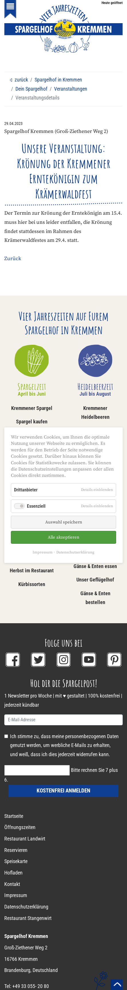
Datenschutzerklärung (75, 552)
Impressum (43, 552)
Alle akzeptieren (63, 537)
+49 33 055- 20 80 (30, 986)
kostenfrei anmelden (63, 790)
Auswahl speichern (63, 522)
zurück (18, 80)
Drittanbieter (25, 489)
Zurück (12, 259)
